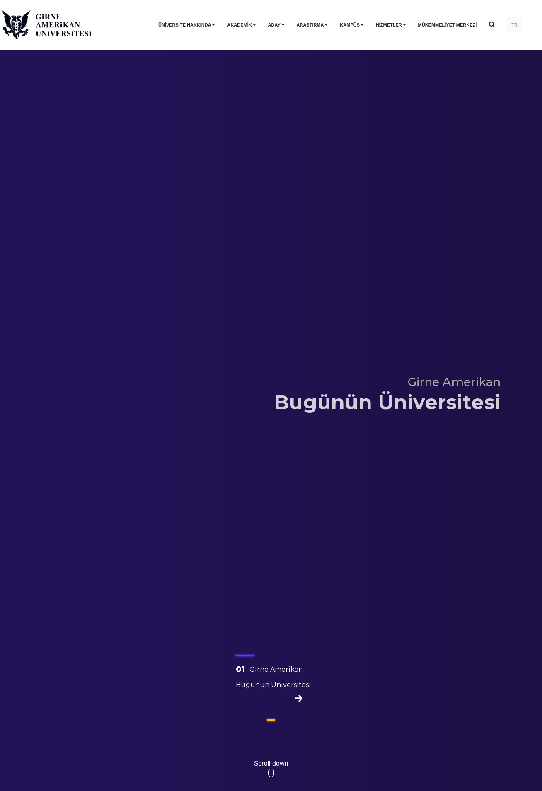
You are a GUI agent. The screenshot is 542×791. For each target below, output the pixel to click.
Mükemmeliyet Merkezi (447, 24)
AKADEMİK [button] (239, 24)
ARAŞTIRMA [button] (310, 24)
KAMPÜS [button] (350, 24)
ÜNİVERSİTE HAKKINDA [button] (184, 24)
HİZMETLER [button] (389, 24)
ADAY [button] (274, 24)
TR (514, 24)
